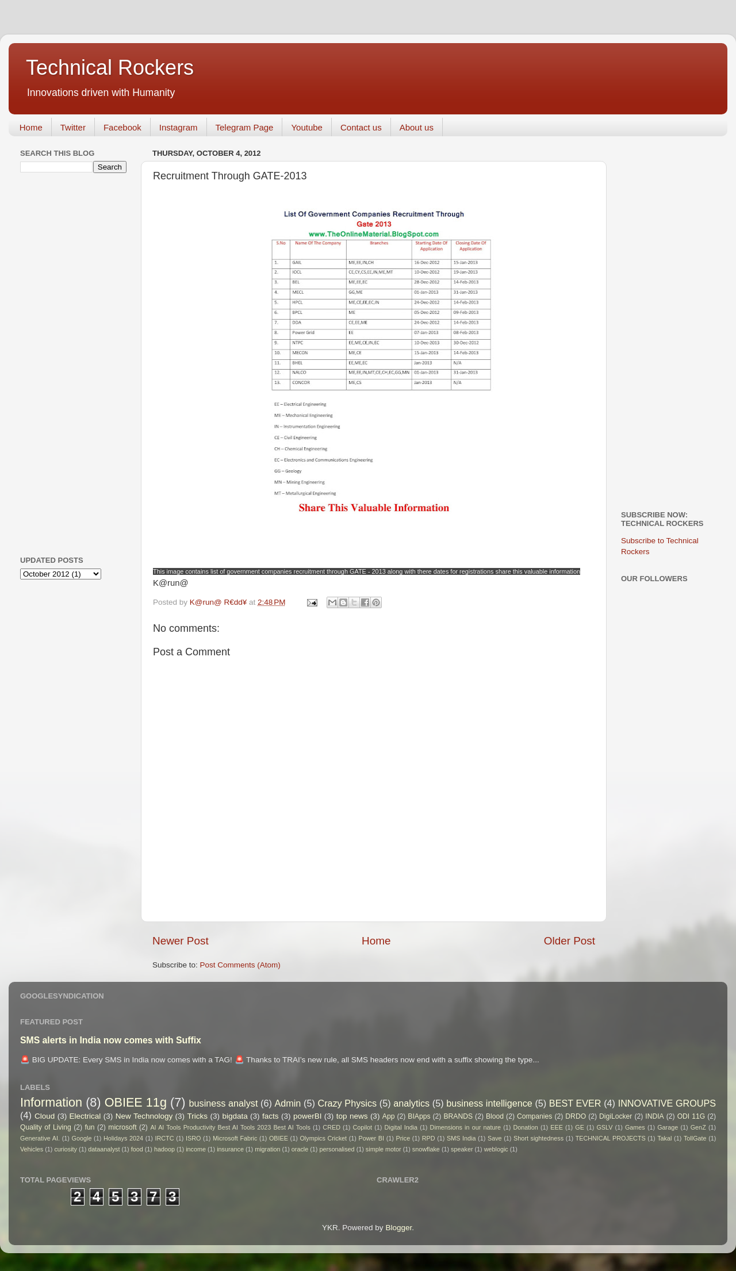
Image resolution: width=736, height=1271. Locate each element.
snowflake (426, 1149)
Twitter (73, 127)
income (196, 1149)
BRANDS (458, 1116)
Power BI (371, 1138)
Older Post (569, 941)
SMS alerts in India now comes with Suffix (110, 1040)
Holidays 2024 (123, 1138)
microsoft (122, 1127)
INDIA (654, 1116)
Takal (664, 1138)
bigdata (234, 1116)
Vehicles (31, 1149)
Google (82, 1138)
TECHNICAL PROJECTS (611, 1138)
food (137, 1149)
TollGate (695, 1138)
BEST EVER (575, 1103)
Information (51, 1102)
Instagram (178, 127)
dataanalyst (104, 1149)
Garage (667, 1127)
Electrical (85, 1116)
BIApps (419, 1116)
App (388, 1116)
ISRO (193, 1138)
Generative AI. (40, 1138)
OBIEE (278, 1138)
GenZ (698, 1127)
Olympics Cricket (323, 1138)
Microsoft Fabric (235, 1138)
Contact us (361, 127)
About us (417, 127)
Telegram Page (245, 127)
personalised (336, 1149)
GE (579, 1127)
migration (267, 1149)
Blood (495, 1116)
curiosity (65, 1149)
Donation (525, 1127)
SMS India (461, 1138)
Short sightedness (538, 1138)
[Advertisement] (66, 362)
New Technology (144, 1116)
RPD (428, 1138)
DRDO (575, 1116)
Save (495, 1138)
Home (31, 127)
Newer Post (180, 941)
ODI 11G (691, 1116)
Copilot (362, 1127)
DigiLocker (615, 1116)
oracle (300, 1149)
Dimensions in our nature (465, 1127)
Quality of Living (45, 1127)
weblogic (496, 1149)
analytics (411, 1103)
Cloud (44, 1116)
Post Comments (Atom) (240, 965)
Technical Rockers (110, 67)
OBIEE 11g (136, 1102)
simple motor (383, 1149)
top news (352, 1116)
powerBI (307, 1116)
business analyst (223, 1103)
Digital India (401, 1127)
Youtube (307, 127)
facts (270, 1116)
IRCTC (164, 1138)
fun (90, 1127)
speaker (462, 1149)
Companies (534, 1116)
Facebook (122, 127)
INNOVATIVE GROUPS (667, 1103)
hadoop (164, 1149)
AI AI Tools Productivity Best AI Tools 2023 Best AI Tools (230, 1127)
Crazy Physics (347, 1103)
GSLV (604, 1127)
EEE (556, 1127)
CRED (331, 1127)
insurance (230, 1149)
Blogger (398, 1227)
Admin (287, 1103)
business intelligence (489, 1103)
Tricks (197, 1116)
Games (635, 1127)
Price (403, 1138)
